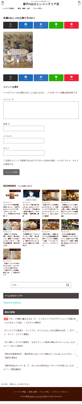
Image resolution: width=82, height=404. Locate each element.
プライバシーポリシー (61, 395)
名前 (6, 127)
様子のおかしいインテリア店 (41, 4)
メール (7, 139)
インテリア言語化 (8, 8)
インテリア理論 (20, 395)
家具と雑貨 (33, 395)
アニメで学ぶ (37, 8)
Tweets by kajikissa (12, 305)
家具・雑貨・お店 (24, 8)
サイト (6, 151)
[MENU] (2, 3)
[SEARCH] (79, 3)
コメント (8, 99)
